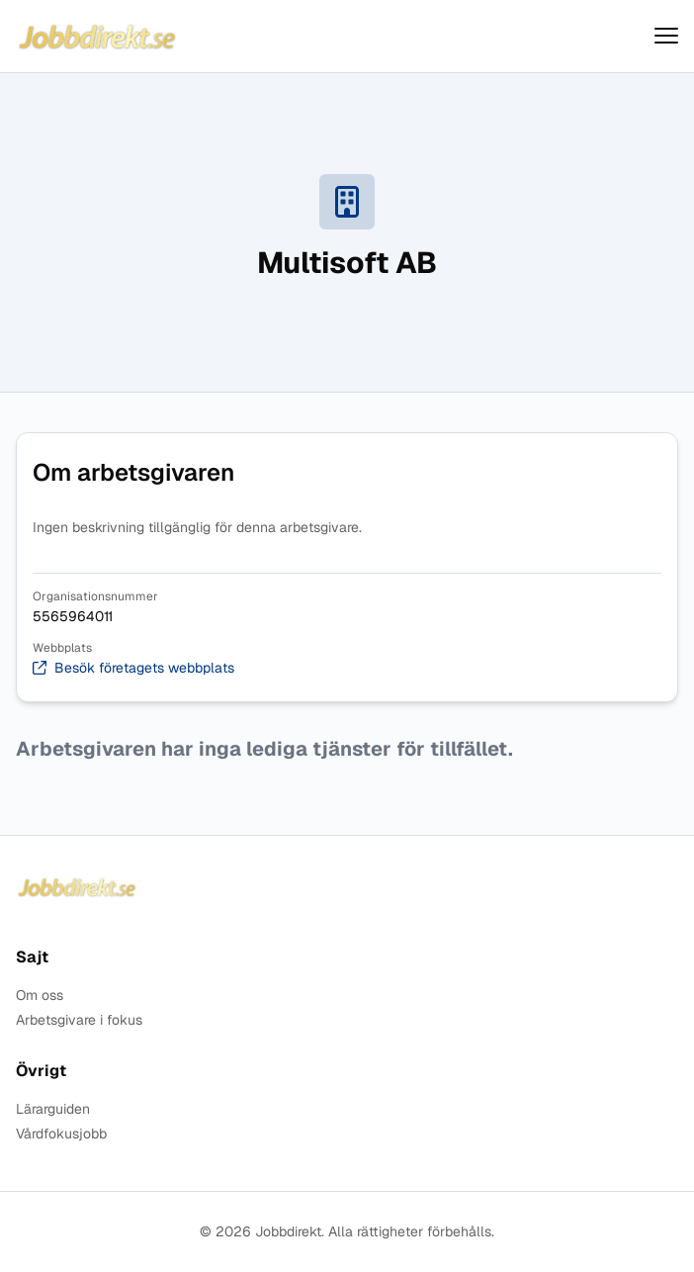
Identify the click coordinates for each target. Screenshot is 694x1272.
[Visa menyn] (666, 36)
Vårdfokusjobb (61, 1134)
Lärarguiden (53, 1109)
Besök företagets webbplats (133, 668)
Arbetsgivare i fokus (79, 1020)
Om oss (39, 995)
